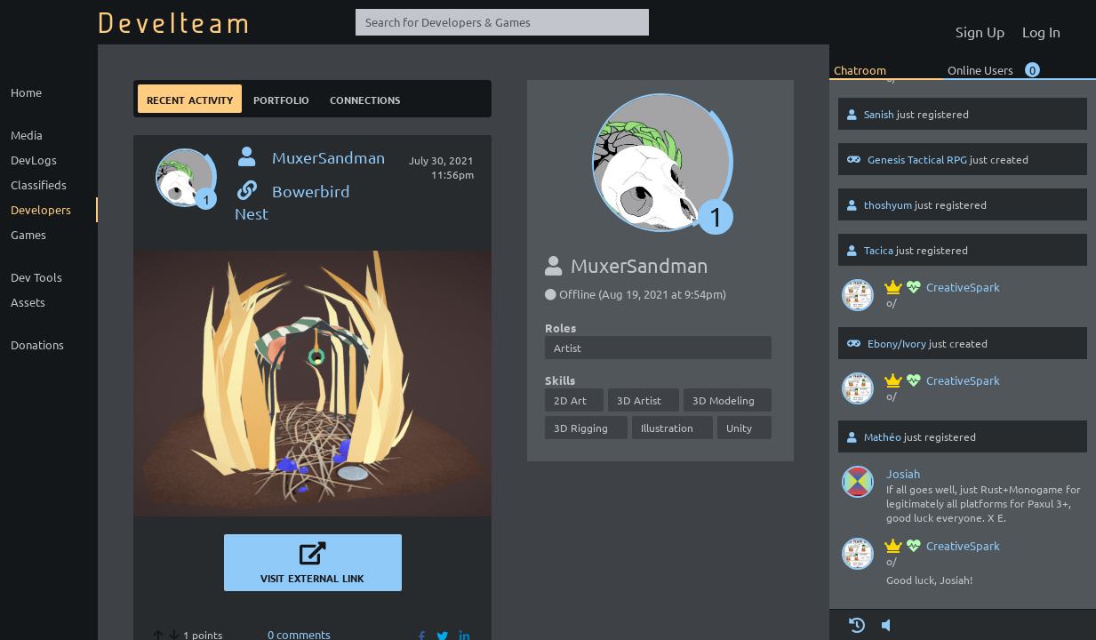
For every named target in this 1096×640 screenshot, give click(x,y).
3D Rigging (581, 427)
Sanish (879, 114)
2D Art (570, 400)
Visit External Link (313, 562)
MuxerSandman (328, 157)
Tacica (878, 250)
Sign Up (980, 31)
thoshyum (888, 204)
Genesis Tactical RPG (917, 159)
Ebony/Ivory (897, 343)
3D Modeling (723, 400)
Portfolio (281, 98)
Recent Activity (190, 98)
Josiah (903, 473)
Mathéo (882, 436)
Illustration (667, 427)
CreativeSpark (943, 286)
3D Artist (639, 400)
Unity (739, 427)
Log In (1041, 31)
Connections (365, 98)
